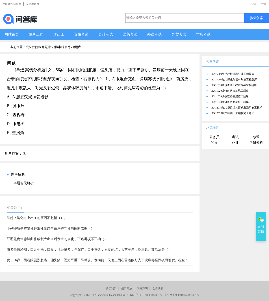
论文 (214, 142)
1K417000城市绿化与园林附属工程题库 (233, 79)
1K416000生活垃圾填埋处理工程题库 (232, 73)
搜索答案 (256, 18)
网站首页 (11, 34)
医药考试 (130, 34)
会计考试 (105, 34)
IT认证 (58, 34)
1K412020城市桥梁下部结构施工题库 (232, 113)
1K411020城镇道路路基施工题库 (229, 90)
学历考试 (203, 34)
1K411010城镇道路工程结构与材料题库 (233, 85)
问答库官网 (32, 4)
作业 (235, 142)
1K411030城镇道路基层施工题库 (229, 96)
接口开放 (126, 288)
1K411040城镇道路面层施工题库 (229, 102)
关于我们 (111, 288)
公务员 (214, 137)
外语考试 (154, 34)
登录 (254, 4)
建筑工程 (36, 34)
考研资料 (256, 142)
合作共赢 (157, 288)
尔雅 (256, 137)
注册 (264, 4)
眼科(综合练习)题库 (67, 47)
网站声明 (142, 288)
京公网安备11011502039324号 (181, 295)
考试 (235, 137)
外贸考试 (179, 34)
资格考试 (81, 34)
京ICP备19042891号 (150, 295)
